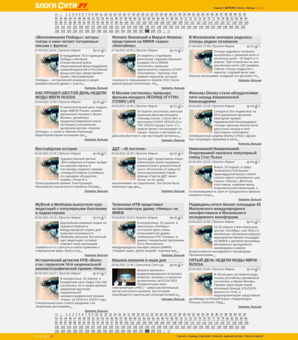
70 (181, 18)
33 (202, 14)
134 (135, 26)
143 (189, 26)
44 (61, 18)
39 (230, 14)
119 (240, 22)
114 (210, 22)
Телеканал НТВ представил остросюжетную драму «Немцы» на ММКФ (145, 209)
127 (93, 26)
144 (195, 26)
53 (102, 18)
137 (153, 26)
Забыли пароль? (254, 336)
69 (176, 18)
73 (195, 18)
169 (153, 30)
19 (138, 14)
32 (198, 14)
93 (93, 22)
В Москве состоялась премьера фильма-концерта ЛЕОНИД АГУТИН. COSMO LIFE (145, 97)
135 (141, 26)
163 (117, 30)
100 (126, 22)
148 (219, 26)
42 (244, 14)
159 (93, 30)
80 (227, 18)
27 (175, 14)
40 (235, 14)
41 (239, 14)
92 (88, 22)
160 (99, 30)
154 (63, 30)
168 (147, 30)
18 (133, 14)
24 (161, 14)
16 (124, 14)
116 (222, 22)
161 (105, 30)
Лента (240, 8)
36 (216, 14)
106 (162, 22)
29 (184, 14)
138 (159, 26)
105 (156, 22)
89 (74, 22)
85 (56, 22)
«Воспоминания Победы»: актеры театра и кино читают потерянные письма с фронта (66, 41)
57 (121, 18)
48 (79, 18)
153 (57, 30)
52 (98, 18)
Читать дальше (96, 88)
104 (150, 22)
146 (207, 26)
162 (111, 30)
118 (234, 22)
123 (69, 26)
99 (121, 22)
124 (75, 26)
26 (170, 14)
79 (222, 18)
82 (236, 18)
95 (102, 22)
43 (56, 18)
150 (231, 26)
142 (183, 26)
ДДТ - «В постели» (129, 149)
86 (61, 22)
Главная (218, 8)
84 (245, 18)
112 (198, 22)
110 (186, 22)
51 (93, 18)
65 (158, 18)
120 (246, 22)
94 (98, 22)
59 (130, 18)
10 (96, 14)
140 (171, 26)
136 (147, 26)
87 (65, 22)
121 (57, 26)
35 (212, 14)
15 (119, 14)
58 (125, 18)
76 (208, 18)
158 (87, 30)
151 (237, 26)
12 (105, 14)
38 (226, 14)
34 (207, 14)
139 (165, 26)
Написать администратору (227, 336)
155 (69, 30)
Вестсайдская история (56, 149)
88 (70, 22)
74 (199, 18)
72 (190, 18)
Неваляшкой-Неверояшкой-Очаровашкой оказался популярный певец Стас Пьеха (223, 153)
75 (204, 18)
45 (65, 18)
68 (171, 18)
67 (167, 18)
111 (192, 22)
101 (132, 22)
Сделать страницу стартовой (193, 336)
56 (116, 18)
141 (177, 26)
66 (162, 18)
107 (168, 22)
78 (218, 18)
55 (111, 18)
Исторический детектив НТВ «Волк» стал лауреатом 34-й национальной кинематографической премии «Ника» (70, 264)
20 (142, 14)
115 (216, 22)
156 (75, 30)
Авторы (250, 8)
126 (87, 26)
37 (221, 14)
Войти (260, 8)
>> (168, 30)
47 (74, 18)
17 (129, 14)
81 (232, 18)
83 (241, 18)
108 (174, 22)
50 (88, 18)
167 (141, 30)
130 (111, 26)
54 (107, 18)
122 (63, 26)
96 (107, 22)
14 (115, 14)
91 (84, 22)
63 (148, 18)
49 (84, 18)
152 (243, 26)
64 (153, 18)
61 (139, 18)
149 (225, 26)
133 (129, 26)
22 (152, 14)
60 (135, 18)
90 (79, 22)
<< (56, 14)
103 (144, 22)
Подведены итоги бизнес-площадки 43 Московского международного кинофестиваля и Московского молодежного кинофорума (225, 211)
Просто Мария (70, 50)
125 (81, 26)
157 (81, 30)
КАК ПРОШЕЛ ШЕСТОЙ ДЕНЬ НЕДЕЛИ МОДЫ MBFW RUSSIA (70, 95)
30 (189, 14)
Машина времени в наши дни (139, 260)
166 (135, 30)
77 (213, 18)
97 (111, 22)
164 (123, 30)
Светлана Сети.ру (149, 265)
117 (228, 22)
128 (99, 26)
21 (147, 14)
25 (165, 14)
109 (180, 22)
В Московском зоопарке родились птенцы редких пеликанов (220, 39)
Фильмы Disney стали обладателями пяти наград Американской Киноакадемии (223, 97)
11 (101, 14)
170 (159, 30)
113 (204, 22)
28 (179, 14)
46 (70, 18)
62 (144, 18)
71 (185, 18)
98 (116, 22)
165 (129, 30)
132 (123, 26)
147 (213, 26)
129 (105, 26)
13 (110, 14)
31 (193, 14)
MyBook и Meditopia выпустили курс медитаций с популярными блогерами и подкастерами (71, 209)
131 (117, 26)
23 (156, 14)
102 (138, 22)
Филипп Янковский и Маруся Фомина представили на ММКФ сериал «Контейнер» (146, 41)
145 (201, 26)
